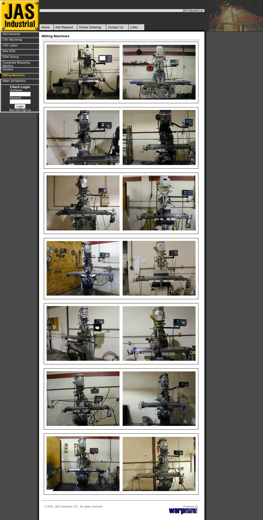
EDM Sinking (11, 56)
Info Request (64, 27)
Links (134, 27)
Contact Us (115, 27)
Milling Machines (14, 75)
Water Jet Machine (14, 80)
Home (45, 27)
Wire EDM (9, 51)
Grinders (8, 69)
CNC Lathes (10, 45)
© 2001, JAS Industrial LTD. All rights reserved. (73, 506)
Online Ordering (90, 27)
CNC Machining (12, 39)
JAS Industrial (11, 33)
